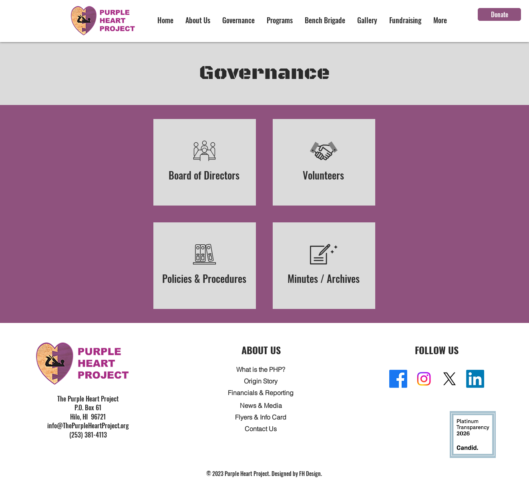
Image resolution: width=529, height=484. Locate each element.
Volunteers (323, 174)
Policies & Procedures (204, 278)
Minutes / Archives (324, 278)
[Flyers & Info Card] (260, 417)
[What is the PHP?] (260, 369)
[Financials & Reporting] (260, 392)
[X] (449, 379)
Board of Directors (204, 174)
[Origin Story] (260, 381)
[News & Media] (260, 405)
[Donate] (499, 14)
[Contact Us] (260, 428)
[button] (197, 20)
